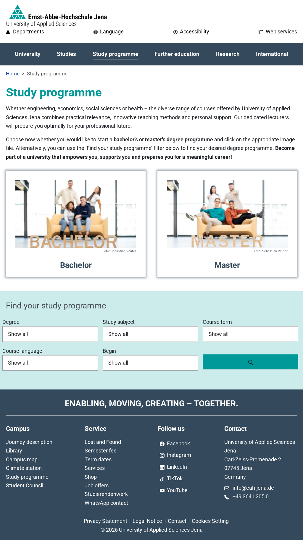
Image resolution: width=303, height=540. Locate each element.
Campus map (22, 459)
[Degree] (50, 334)
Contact (177, 521)
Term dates (98, 459)
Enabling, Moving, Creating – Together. (151, 403)
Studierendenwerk (106, 494)
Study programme (27, 477)
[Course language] (50, 363)
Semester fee (101, 450)
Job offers (97, 485)
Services (95, 468)
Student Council (24, 485)
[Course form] (250, 334)
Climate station (24, 468)
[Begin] (150, 363)
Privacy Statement (105, 521)
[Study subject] (150, 334)
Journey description (29, 442)
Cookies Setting (210, 521)
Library (14, 450)
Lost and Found (103, 442)
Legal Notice (147, 521)
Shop (91, 477)
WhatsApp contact (106, 503)
